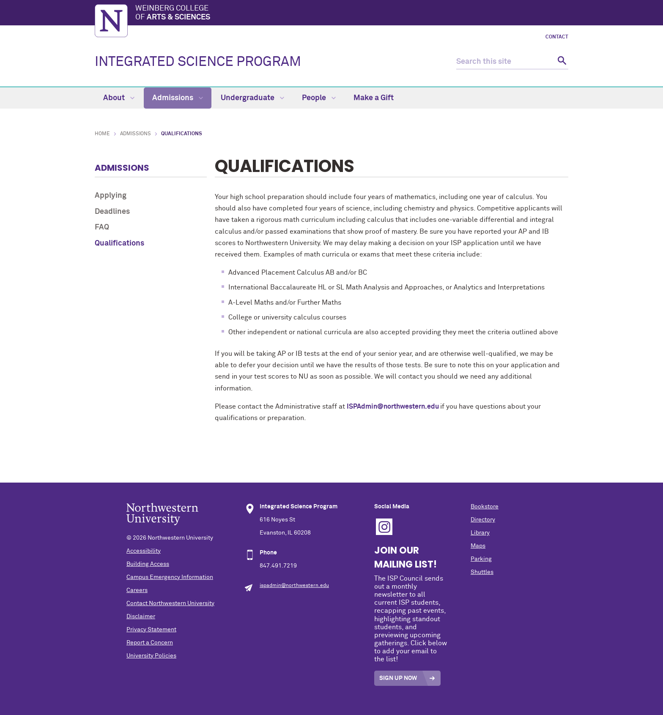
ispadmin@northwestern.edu (294, 585)
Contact (556, 37)
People (319, 98)
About (118, 98)
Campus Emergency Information (169, 577)
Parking (481, 559)
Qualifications (119, 243)
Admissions (177, 98)
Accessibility (143, 551)
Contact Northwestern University (170, 603)
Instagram (384, 527)
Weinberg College (351, 13)
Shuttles (482, 572)
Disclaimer (140, 616)
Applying (110, 195)
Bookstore (485, 507)
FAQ (102, 227)
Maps (478, 546)
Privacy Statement (151, 630)
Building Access (147, 564)
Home (102, 133)
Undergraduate (252, 98)
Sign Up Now (398, 678)
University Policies (151, 656)
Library (480, 533)
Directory (483, 520)
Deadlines (112, 212)
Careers (137, 590)
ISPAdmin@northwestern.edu (393, 406)
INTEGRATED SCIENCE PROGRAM (198, 62)
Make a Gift (373, 98)
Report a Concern (149, 643)
